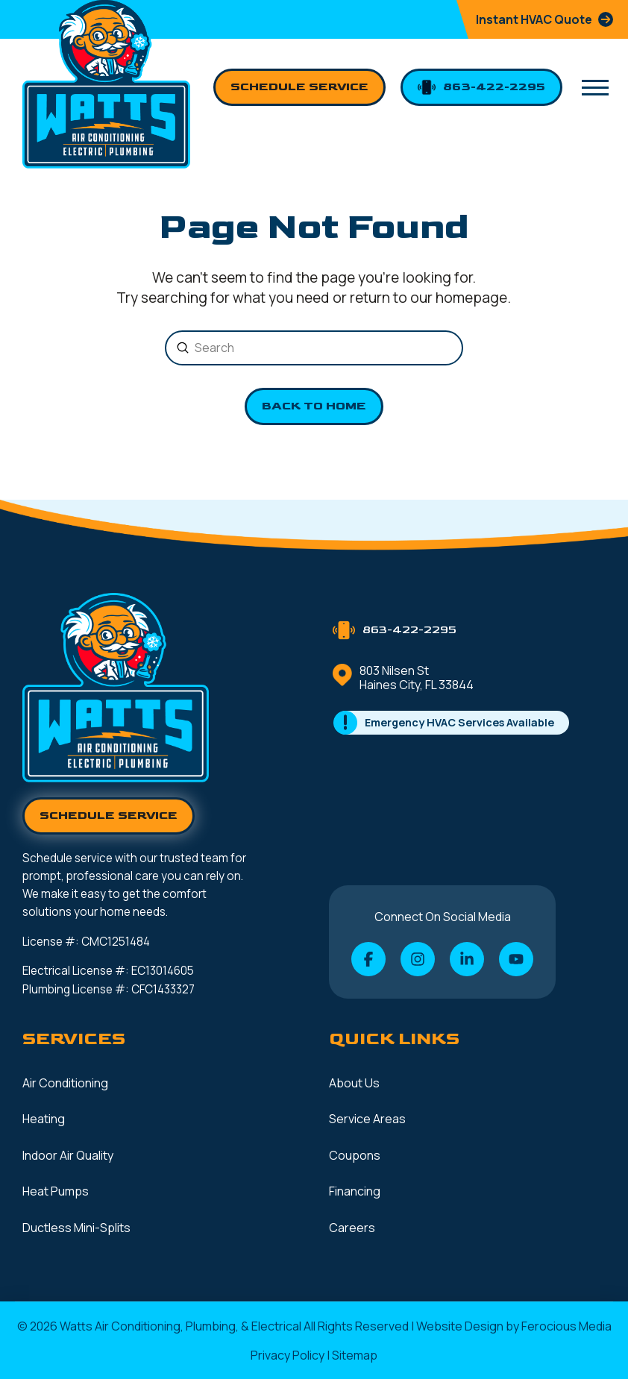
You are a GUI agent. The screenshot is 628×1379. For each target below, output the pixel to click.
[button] (595, 88)
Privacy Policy (287, 1355)
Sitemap (354, 1355)
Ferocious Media (566, 1326)
